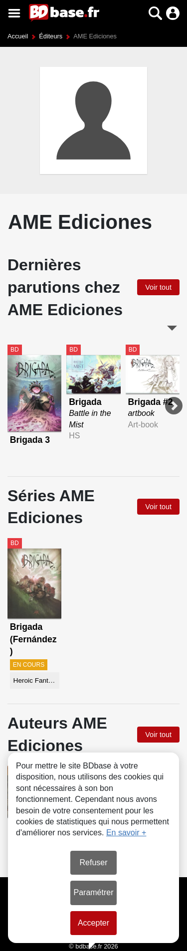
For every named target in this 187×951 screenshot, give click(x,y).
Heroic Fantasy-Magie (36, 680)
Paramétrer (93, 892)
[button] (155, 13)
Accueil (17, 36)
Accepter (93, 923)
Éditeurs (50, 36)
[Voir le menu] (14, 13)
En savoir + (126, 832)
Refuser (93, 862)
